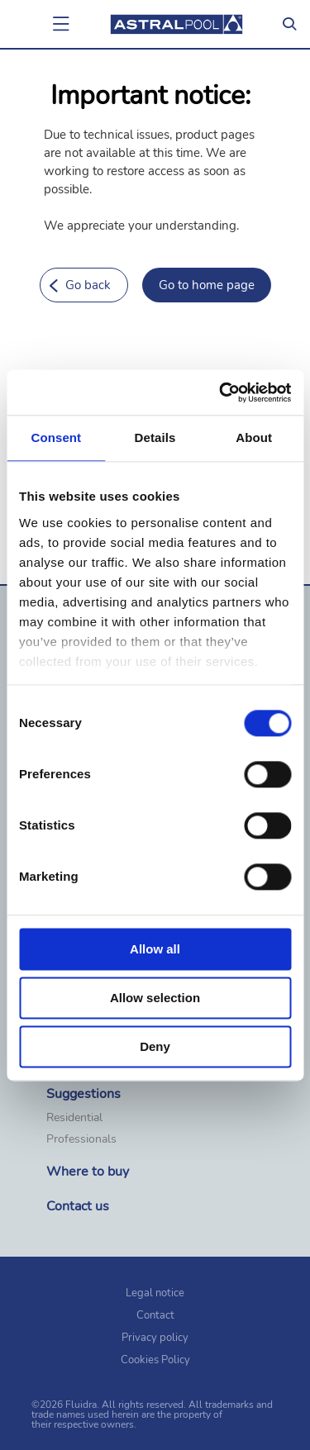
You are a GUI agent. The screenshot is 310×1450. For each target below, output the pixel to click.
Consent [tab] (56, 437)
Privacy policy (155, 1337)
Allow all (155, 949)
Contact (155, 1315)
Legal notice (155, 1293)
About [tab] (254, 437)
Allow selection (155, 998)
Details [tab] (155, 437)
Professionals (81, 1139)
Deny (155, 1046)
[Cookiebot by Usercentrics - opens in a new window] (220, 392)
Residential (74, 1117)
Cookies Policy (155, 1360)
